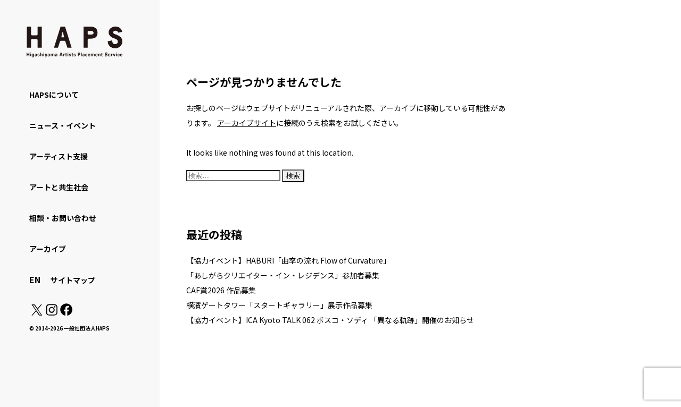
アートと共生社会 (58, 187)
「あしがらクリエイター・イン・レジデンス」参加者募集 (282, 275)
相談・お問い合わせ (62, 218)
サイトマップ (73, 280)
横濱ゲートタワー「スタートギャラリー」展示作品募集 (279, 305)
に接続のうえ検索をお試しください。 (310, 122)
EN (34, 279)
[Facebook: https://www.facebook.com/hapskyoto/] (65, 312)
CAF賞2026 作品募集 (221, 290)
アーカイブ (47, 248)
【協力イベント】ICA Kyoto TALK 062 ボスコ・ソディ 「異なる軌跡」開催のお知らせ (330, 320)
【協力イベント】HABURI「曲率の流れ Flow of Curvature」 (288, 260)
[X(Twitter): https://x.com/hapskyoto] (36, 312)
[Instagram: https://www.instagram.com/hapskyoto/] (51, 312)
